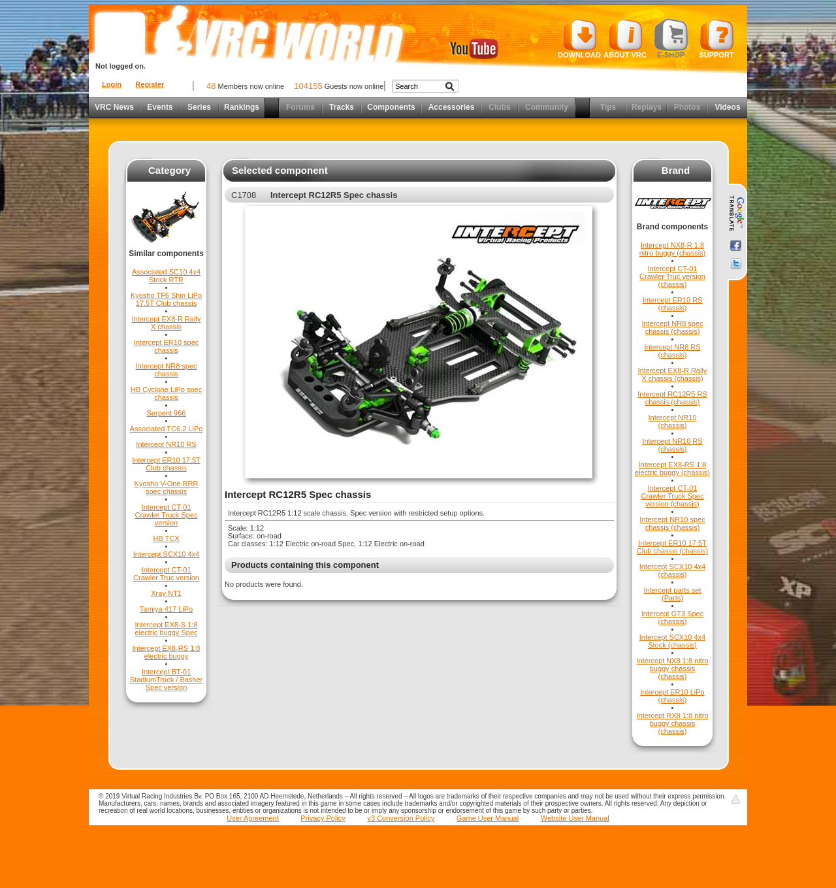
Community (546, 107)
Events (159, 107)
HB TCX (166, 538)
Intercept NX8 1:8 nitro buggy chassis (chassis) (672, 668)
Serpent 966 (166, 413)
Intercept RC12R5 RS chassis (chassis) (672, 398)
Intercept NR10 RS (166, 444)
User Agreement (252, 818)
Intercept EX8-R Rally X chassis (166, 323)
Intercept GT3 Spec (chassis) (672, 617)
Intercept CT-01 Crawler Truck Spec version (166, 515)
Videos (727, 107)
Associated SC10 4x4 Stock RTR (166, 276)
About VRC (624, 38)
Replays (647, 107)
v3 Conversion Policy (400, 818)
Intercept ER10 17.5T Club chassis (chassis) (672, 547)
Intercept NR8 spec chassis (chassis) (672, 327)
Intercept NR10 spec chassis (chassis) (672, 523)
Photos (687, 107)
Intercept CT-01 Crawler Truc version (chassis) (672, 276)
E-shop (671, 38)
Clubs (499, 107)
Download (579, 38)
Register (149, 84)
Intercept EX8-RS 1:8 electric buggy (167, 652)
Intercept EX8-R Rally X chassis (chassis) (672, 374)
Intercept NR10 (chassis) (673, 421)
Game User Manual (488, 818)
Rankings (241, 107)
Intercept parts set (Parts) (672, 594)
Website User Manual (575, 818)
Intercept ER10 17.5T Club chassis (166, 464)
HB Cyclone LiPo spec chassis (166, 393)
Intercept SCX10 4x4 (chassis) (672, 570)
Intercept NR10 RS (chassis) (672, 445)
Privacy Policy (322, 818)
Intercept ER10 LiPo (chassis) (672, 696)
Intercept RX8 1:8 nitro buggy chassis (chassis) (672, 723)
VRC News (114, 107)
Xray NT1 (166, 593)
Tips (608, 107)
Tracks (341, 107)
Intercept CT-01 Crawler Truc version (166, 574)
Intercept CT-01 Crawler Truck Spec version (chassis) (672, 496)
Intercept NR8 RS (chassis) (672, 351)
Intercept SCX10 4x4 (166, 554)
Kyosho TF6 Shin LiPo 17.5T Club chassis (166, 299)
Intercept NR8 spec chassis (166, 370)
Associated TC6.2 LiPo (166, 429)
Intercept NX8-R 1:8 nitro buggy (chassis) (672, 249)
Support (717, 38)
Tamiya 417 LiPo (166, 609)
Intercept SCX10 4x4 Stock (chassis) (672, 641)
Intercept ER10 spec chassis (166, 346)
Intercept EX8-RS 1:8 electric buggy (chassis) (672, 468)
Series (199, 107)
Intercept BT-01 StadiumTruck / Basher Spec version (166, 679)
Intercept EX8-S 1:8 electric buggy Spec (166, 628)
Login (111, 84)
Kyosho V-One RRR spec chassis (167, 487)
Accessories (451, 107)
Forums (300, 107)
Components (391, 107)
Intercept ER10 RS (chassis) (673, 304)
